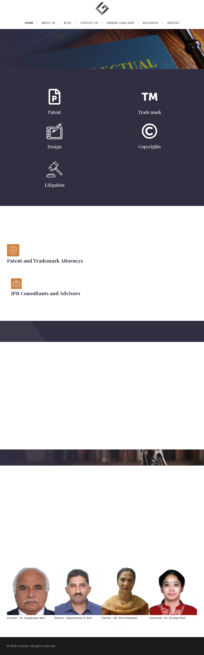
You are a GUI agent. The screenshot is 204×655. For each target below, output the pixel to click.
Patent (54, 112)
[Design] (54, 131)
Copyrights (149, 146)
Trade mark (149, 112)
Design (54, 146)
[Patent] (54, 97)
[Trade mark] (149, 97)
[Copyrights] (149, 131)
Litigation (55, 185)
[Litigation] (54, 169)
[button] (11, 597)
